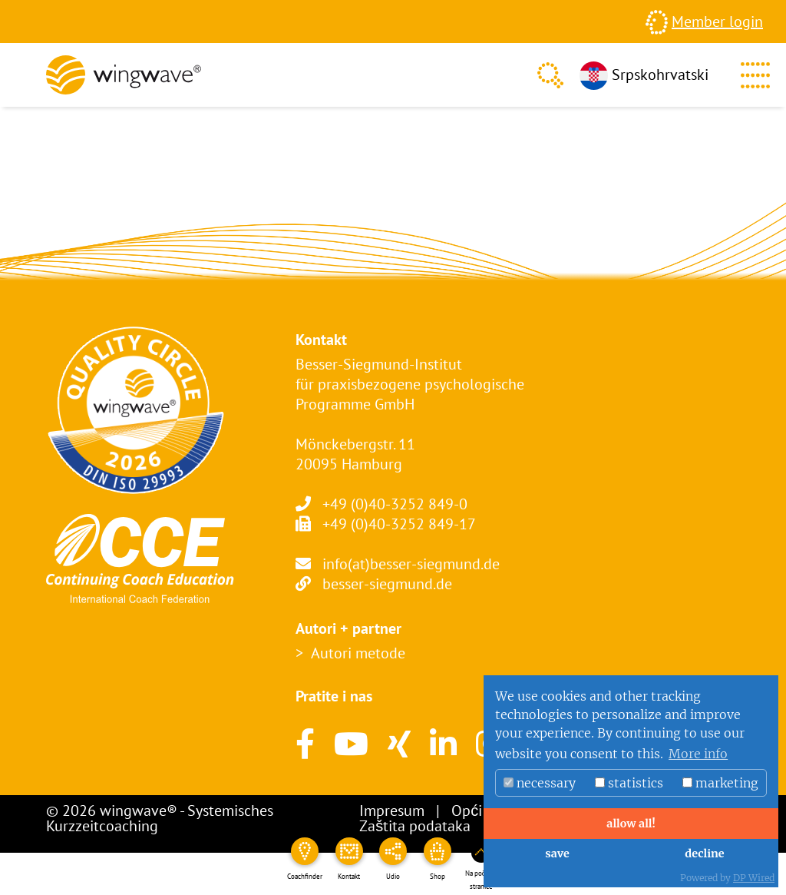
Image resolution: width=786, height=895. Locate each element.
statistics (629, 783)
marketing (720, 783)
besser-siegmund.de (387, 584)
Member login (717, 21)
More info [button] (698, 753)
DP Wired (753, 877)
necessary (540, 783)
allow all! (630, 823)
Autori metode (358, 653)
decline (704, 853)
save (557, 853)
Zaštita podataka (415, 826)
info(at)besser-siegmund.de (411, 564)
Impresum (391, 810)
